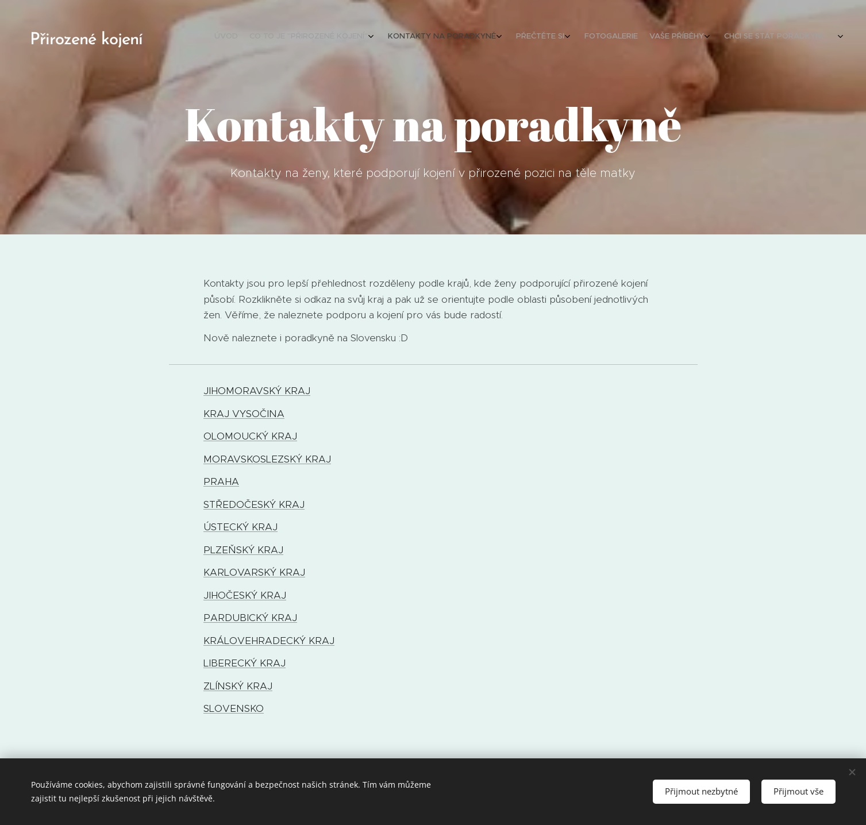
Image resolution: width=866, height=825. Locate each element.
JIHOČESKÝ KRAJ (244, 595)
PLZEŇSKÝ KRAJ (243, 549)
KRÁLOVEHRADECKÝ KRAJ (268, 640)
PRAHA (221, 481)
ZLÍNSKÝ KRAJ (237, 686)
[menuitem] (718, 37)
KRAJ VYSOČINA (243, 413)
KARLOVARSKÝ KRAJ (254, 572)
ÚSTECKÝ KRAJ (240, 527)
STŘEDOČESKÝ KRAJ (254, 504)
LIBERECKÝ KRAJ (244, 663)
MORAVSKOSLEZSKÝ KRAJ (267, 459)
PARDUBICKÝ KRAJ (250, 617)
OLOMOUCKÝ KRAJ (250, 436)
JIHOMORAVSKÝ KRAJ (256, 390)
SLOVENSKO (233, 708)
